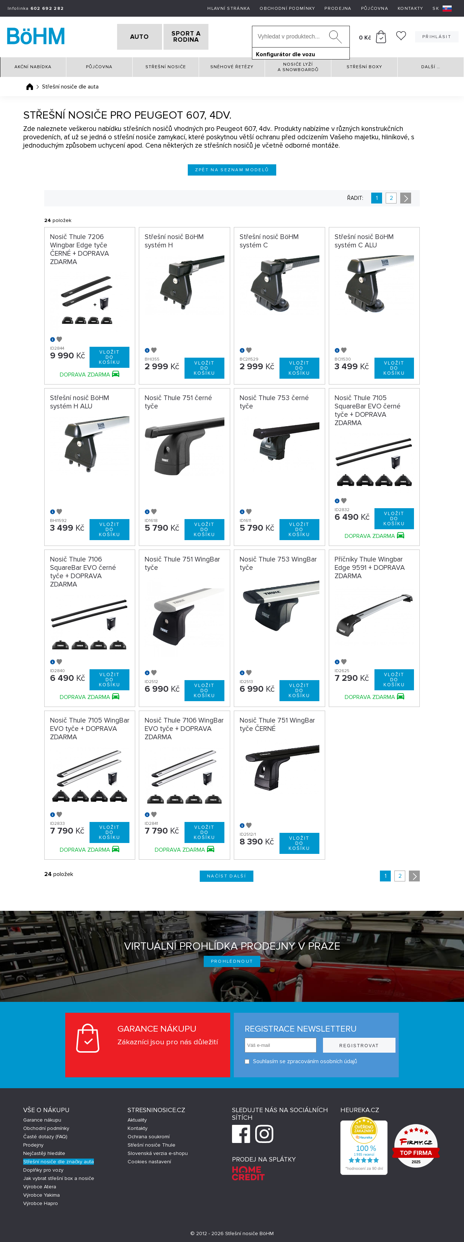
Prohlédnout (232, 959)
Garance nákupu (42, 1118)
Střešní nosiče (165, 65)
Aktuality (137, 1118)
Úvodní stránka (29, 84)
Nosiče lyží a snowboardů (298, 64)
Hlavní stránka (228, 8)
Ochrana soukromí (149, 1135)
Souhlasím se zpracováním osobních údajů (298, 1059)
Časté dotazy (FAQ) (45, 1135)
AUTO (127, 36)
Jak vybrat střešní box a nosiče (58, 1176)
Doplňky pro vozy (43, 1168)
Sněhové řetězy (231, 65)
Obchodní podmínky (287, 8)
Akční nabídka (32, 65)
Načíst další (226, 874)
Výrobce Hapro (40, 1201)
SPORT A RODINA (198, 36)
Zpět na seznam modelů (232, 167)
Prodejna (337, 8)
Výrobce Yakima (41, 1193)
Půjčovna (374, 8)
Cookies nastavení (149, 1160)
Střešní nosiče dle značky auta (58, 1160)
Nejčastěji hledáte (44, 1151)
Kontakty (410, 8)
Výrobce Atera (39, 1185)
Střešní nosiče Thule (151, 1143)
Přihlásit (436, 35)
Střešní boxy (364, 65)
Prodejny (33, 1143)
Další (430, 65)
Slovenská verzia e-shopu (158, 1151)
